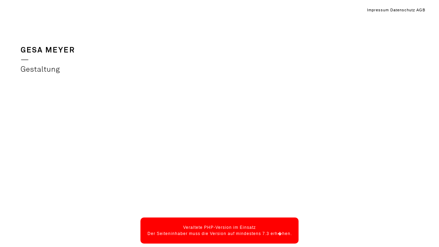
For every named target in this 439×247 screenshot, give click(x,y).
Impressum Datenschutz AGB (396, 10)
